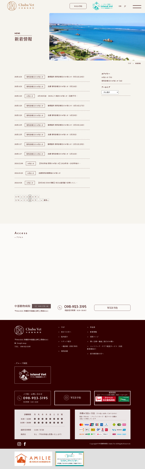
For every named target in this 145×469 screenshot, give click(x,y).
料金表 (92, 327)
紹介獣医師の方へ (97, 353)
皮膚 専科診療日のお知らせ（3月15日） (63, 134)
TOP (128, 63)
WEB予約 (78, 6)
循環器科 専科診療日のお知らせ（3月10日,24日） (66, 125)
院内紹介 (64, 336)
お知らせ (29, 96)
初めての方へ (66, 331)
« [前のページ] (21, 196)
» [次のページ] (38, 196)
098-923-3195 (75, 307)
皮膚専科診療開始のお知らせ (50, 173)
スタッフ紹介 (66, 341)
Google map (22, 343)
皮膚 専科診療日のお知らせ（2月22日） (63, 153)
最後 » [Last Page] (46, 200)
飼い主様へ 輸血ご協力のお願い (102, 341)
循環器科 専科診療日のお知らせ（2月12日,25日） (66, 144)
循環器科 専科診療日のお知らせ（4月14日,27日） (67, 105)
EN (119, 6)
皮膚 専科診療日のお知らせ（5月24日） (63, 86)
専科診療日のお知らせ (34, 76)
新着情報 (138, 63)
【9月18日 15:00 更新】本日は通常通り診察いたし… (58, 182)
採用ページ (94, 336)
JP (125, 6)
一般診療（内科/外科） (70, 346)
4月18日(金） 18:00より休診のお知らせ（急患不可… (58, 96)
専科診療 (64, 351)
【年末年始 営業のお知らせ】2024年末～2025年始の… (60, 163)
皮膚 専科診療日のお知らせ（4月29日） (63, 115)
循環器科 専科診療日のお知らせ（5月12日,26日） (67, 76)
